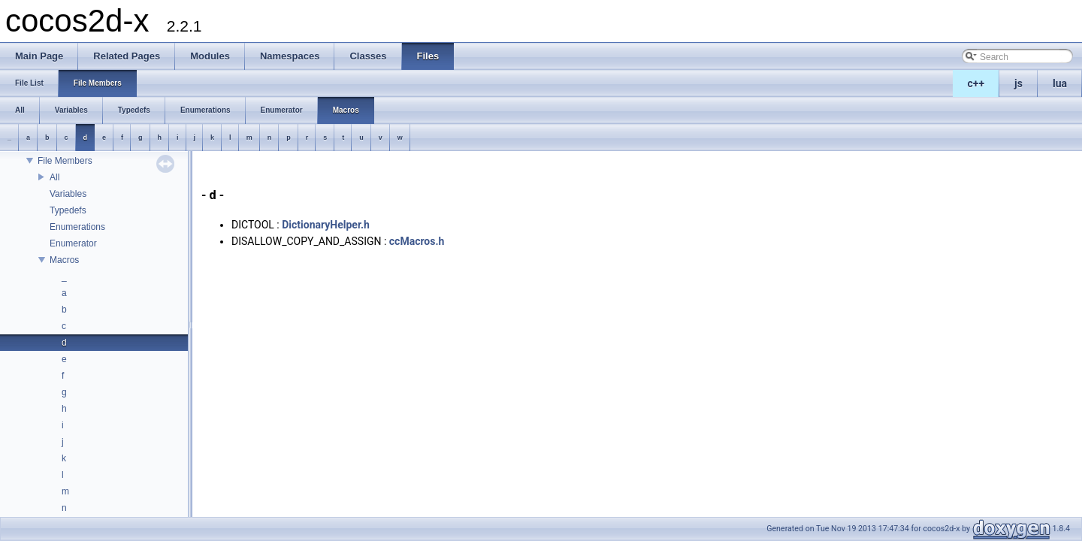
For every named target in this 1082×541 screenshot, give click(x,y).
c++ (976, 83)
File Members (65, 161)
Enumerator (73, 243)
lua (1060, 83)
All (54, 177)
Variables (68, 194)
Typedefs (68, 210)
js (1018, 83)
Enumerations (77, 227)
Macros (64, 260)
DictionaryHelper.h (326, 225)
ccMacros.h (417, 241)
